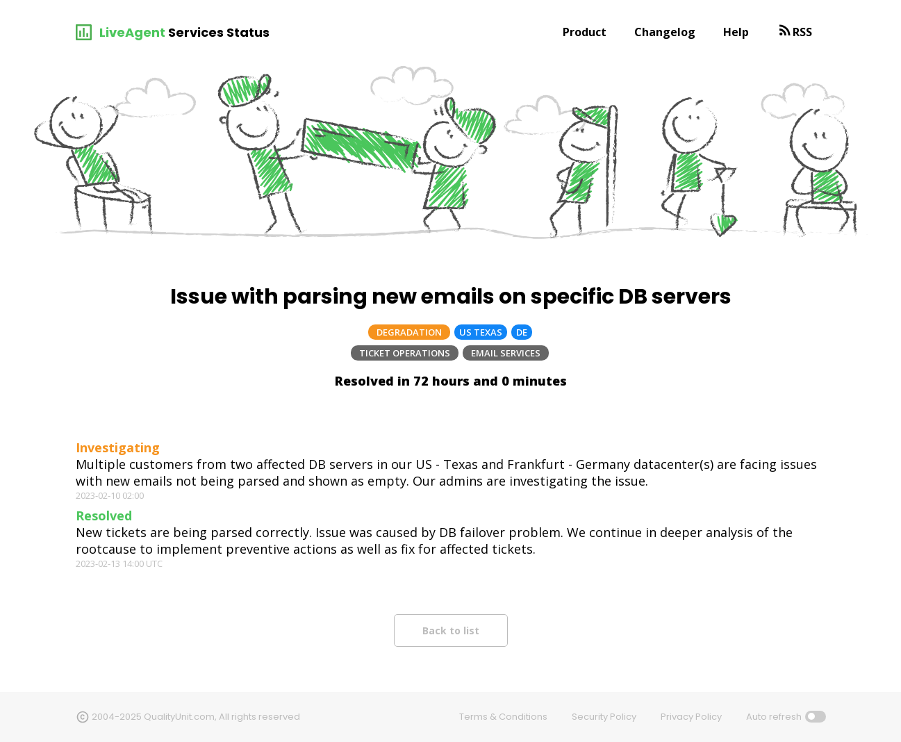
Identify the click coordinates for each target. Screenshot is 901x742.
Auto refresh (774, 716)
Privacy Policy (691, 716)
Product (584, 32)
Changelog (664, 32)
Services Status (219, 32)
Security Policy (604, 716)
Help (736, 32)
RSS (802, 32)
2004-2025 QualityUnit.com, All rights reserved (196, 716)
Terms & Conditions (503, 716)
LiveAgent (132, 32)
